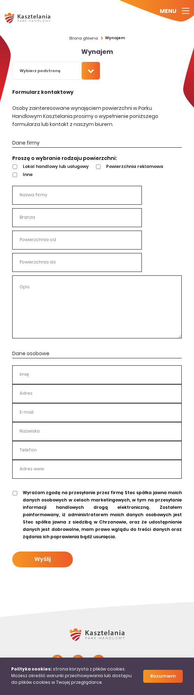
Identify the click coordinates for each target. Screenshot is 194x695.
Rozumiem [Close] (163, 676)
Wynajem (115, 38)
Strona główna (83, 38)
